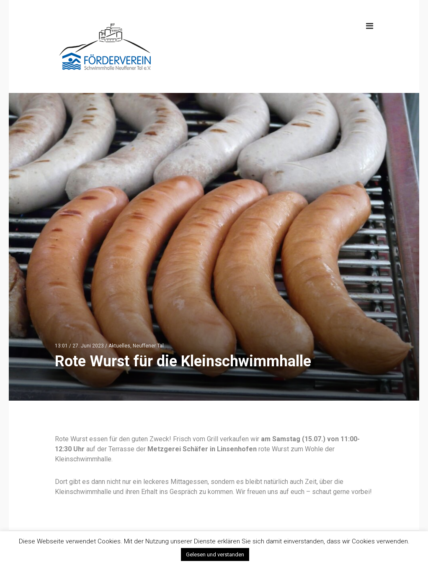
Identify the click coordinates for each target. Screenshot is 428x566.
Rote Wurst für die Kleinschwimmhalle (183, 361)
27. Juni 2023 (88, 346)
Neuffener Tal (148, 346)
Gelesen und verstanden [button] (215, 554)
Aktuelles (119, 346)
